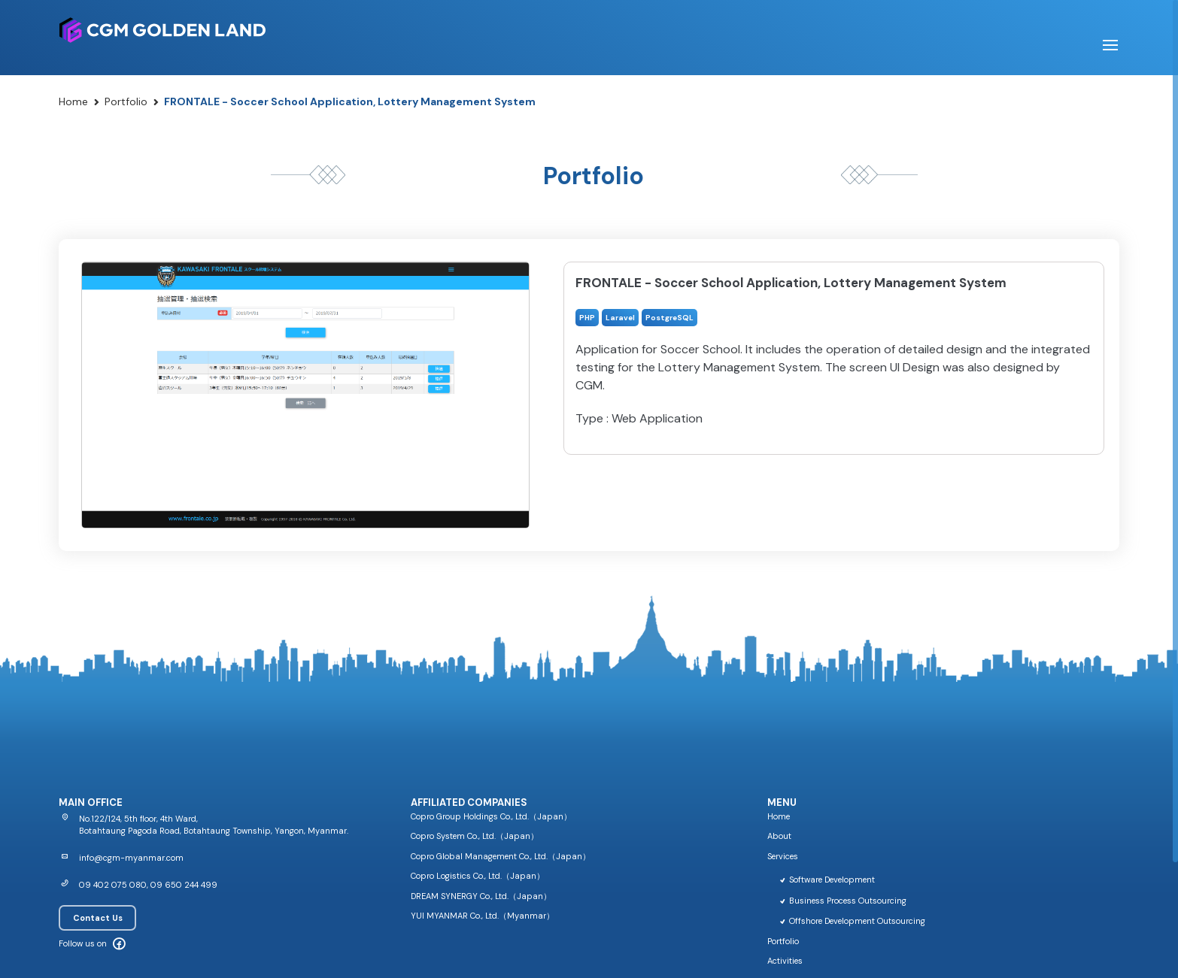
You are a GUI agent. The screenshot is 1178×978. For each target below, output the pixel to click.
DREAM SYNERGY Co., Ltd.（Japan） (481, 896)
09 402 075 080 (113, 885)
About (779, 836)
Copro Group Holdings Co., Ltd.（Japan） (491, 816)
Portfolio (126, 101)
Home (73, 101)
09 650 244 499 (183, 885)
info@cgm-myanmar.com (131, 857)
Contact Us (98, 918)
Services (782, 856)
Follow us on (83, 943)
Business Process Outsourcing (842, 900)
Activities (785, 960)
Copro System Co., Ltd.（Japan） (475, 836)
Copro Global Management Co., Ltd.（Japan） (501, 856)
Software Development (827, 879)
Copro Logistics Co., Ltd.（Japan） (478, 876)
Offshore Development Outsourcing (852, 921)
